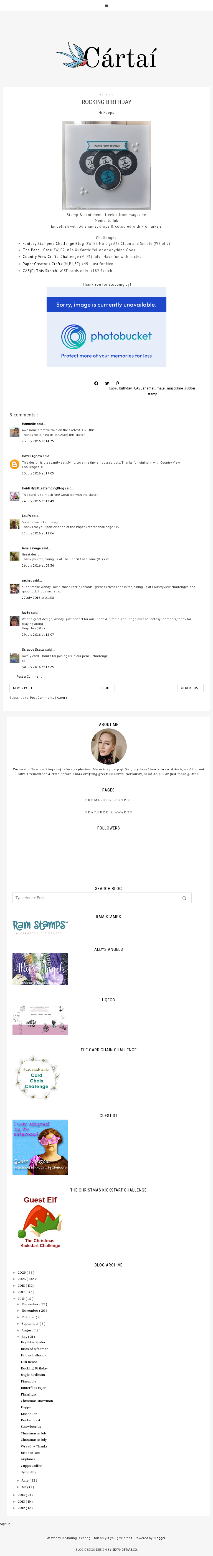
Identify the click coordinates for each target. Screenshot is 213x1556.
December (30, 1304)
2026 (22, 1272)
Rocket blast (30, 1420)
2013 (22, 1501)
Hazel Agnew (32, 456)
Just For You (30, 1453)
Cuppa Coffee (31, 1466)
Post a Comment (29, 676)
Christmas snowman (37, 1401)
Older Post (190, 688)
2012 (22, 1508)
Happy (26, 1407)
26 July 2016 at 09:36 (38, 565)
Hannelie (29, 424)
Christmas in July (34, 1433)
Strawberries (31, 1426)
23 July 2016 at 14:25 (38, 441)
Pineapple (28, 1381)
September (31, 1323)
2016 (21, 1298)
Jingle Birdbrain (33, 1375)
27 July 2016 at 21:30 (38, 597)
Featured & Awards (108, 812)
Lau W (27, 516)
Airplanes (28, 1459)
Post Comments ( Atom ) (48, 697)
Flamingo (28, 1394)
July (25, 1336)
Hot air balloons (33, 1355)
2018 (22, 1285)
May (25, 1487)
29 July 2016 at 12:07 (38, 634)
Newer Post (22, 688)
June (25, 1480)
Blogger (159, 1538)
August (28, 1330)
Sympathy (28, 1472)
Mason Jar (29, 1414)
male (161, 388)
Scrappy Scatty (33, 649)
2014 (22, 1495)
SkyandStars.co (124, 1550)
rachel (27, 580)
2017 (22, 1292)
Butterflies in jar (33, 1388)
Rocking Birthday (34, 1368)
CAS (137, 388)
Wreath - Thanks (34, 1446)
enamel (149, 388)
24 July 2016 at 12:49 (38, 501)
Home (106, 688)
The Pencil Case (37, 250)
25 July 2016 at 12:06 (38, 533)
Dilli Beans (29, 1362)
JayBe (26, 612)
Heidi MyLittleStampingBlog (43, 488)
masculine (175, 388)
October (29, 1317)
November (30, 1310)
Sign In (5, 1524)
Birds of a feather (34, 1349)
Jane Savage (32, 548)
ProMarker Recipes (108, 800)
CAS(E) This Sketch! (41, 270)
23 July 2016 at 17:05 (38, 473)
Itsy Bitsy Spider (33, 1342)
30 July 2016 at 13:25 (38, 667)
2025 (22, 1279)
